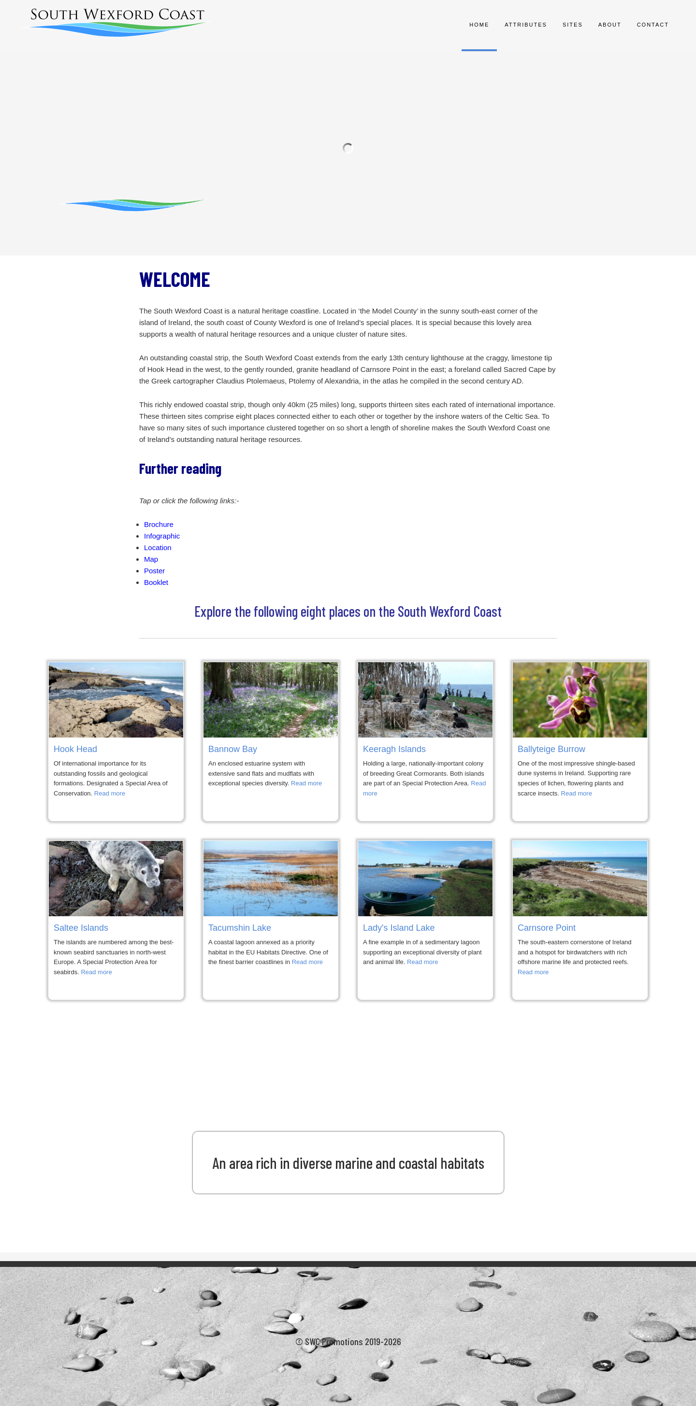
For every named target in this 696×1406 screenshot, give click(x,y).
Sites (573, 25)
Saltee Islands (81, 928)
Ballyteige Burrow (551, 749)
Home (479, 25)
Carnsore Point (547, 928)
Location (158, 547)
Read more (109, 793)
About (610, 25)
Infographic (162, 536)
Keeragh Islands (394, 749)
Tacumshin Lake (239, 928)
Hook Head (75, 749)
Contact (653, 25)
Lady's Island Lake (399, 928)
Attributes (526, 25)
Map (151, 559)
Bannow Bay (232, 749)
